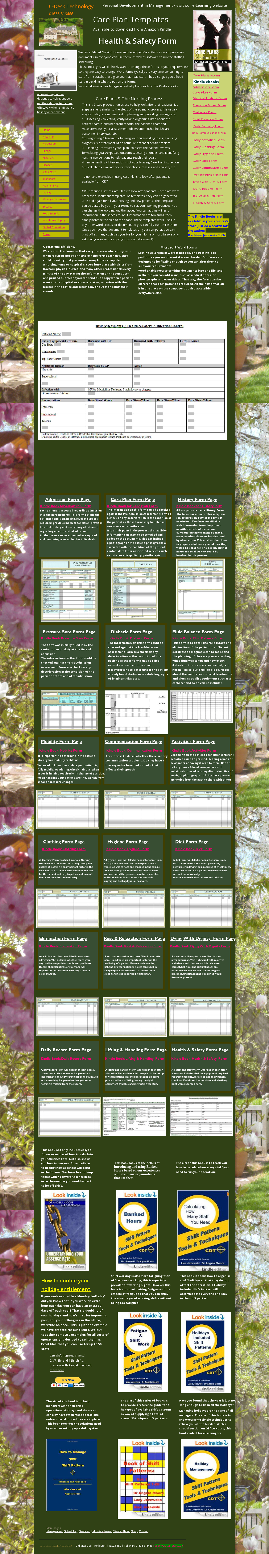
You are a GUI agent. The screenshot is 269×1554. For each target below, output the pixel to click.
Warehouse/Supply (54, 220)
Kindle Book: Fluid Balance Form (197, 638)
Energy (47, 151)
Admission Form (206, 87)
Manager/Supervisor (55, 199)
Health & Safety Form (209, 202)
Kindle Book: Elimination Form (63, 946)
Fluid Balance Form (208, 119)
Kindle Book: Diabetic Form (131, 638)
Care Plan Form (205, 92)
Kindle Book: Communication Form (134, 750)
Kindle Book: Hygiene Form (127, 848)
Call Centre (49, 172)
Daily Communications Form (209, 133)
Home (46, 130)
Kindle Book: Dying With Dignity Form (200, 946)
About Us (48, 137)
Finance (47, 165)
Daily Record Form (208, 189)
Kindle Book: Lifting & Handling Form (134, 1058)
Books (46, 234)
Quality (47, 192)
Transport (49, 179)
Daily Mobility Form (208, 126)
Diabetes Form (204, 112)
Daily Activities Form (209, 140)
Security (47, 206)
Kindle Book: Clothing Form (64, 848)
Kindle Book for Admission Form (65, 505)
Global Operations (54, 227)
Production (49, 143)
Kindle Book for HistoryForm (199, 505)
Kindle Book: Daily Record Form (66, 1058)
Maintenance (50, 185)
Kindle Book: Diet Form (193, 848)
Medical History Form (210, 98)
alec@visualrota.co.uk (169, 1545)
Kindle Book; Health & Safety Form (199, 1058)
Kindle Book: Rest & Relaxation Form (133, 946)
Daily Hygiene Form (208, 154)
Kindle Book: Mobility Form (60, 750)
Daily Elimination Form (210, 168)
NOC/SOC (48, 158)
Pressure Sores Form (209, 105)
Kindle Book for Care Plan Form (132, 505)
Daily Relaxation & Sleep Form (210, 175)
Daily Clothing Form (208, 147)
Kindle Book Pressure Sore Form (67, 638)
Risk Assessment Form (208, 196)
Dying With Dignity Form (210, 181)
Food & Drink (51, 213)
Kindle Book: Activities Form (193, 750)
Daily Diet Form (205, 161)
